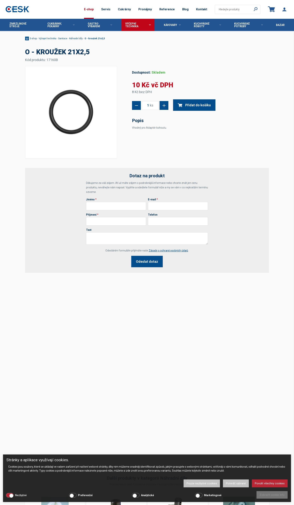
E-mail (153, 199)
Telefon (153, 214)
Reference (167, 9)
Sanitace (62, 38)
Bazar (280, 24)
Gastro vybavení (100, 25)
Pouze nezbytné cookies (202, 483)
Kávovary (172, 24)
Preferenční (85, 495)
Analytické (147, 495)
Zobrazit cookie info (272, 495)
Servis (105, 9)
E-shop (89, 9)
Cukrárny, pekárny (61, 25)
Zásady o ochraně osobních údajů (168, 250)
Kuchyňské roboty (207, 25)
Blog (185, 9)
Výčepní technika (138, 25)
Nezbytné (21, 495)
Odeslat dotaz (147, 261)
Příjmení (92, 214)
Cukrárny (124, 9)
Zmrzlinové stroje (17, 25)
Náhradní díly (76, 38)
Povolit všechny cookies (270, 483)
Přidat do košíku (194, 105)
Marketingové (212, 495)
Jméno (91, 199)
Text (89, 230)
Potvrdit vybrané (236, 483)
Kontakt (201, 9)
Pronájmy (145, 9)
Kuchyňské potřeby (248, 25)
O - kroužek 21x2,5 (95, 38)
